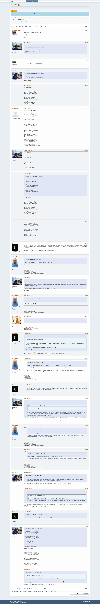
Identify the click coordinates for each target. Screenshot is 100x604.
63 (22, 26)
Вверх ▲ (88, 601)
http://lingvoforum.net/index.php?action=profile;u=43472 (35, 506)
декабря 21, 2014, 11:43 (28, 295)
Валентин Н (16, 316)
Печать (86, 26)
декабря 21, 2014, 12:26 (28, 449)
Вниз (13, 26)
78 (43, 26)
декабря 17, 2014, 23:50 (28, 85)
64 (24, 26)
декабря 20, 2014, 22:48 (28, 173)
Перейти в (68, 593)
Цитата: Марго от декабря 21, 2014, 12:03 (36, 362)
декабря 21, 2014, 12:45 (28, 511)
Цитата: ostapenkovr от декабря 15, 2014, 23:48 (35, 73)
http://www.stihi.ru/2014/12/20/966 (30, 110)
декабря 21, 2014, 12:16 (28, 384)
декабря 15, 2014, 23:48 (28, 59)
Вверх (13, 588)
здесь (51, 13)
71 (33, 26)
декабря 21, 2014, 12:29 (28, 472)
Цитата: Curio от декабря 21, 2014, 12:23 (36, 453)
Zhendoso (15, 256)
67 (28, 26)
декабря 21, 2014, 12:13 (28, 358)
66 (26, 26)
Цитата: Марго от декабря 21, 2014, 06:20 (34, 259)
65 (25, 26)
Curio (14, 42)
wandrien (47, 17)
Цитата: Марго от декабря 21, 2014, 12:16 (36, 429)
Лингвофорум (16, 5)
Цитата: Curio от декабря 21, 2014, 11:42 (34, 298)
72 (34, 26)
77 (42, 26)
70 (32, 26)
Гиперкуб (15, 108)
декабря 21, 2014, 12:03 (28, 333)
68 (29, 26)
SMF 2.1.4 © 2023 (13, 601)
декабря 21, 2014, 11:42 (28, 277)
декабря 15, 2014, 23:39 (28, 42)
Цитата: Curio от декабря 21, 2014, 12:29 (34, 514)
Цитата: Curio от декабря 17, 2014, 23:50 (34, 176)
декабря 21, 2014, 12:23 (28, 398)
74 (38, 26)
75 (39, 26)
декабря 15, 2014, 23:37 (28, 30)
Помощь (84, 601)
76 (41, 26)
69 (30, 26)
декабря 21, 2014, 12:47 (28, 569)
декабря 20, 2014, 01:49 (28, 108)
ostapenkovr (16, 30)
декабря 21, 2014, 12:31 (28, 488)
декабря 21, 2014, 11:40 (28, 256)
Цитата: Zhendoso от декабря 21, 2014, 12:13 (35, 401)
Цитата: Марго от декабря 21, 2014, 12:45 (34, 572)
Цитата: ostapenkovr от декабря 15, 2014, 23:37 (35, 44)
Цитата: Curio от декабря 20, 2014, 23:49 (34, 528)
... (21, 26)
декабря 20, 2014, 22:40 (28, 150)
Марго (15, 243)
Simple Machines (19, 601)
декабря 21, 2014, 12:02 (28, 316)
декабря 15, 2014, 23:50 (28, 70)
